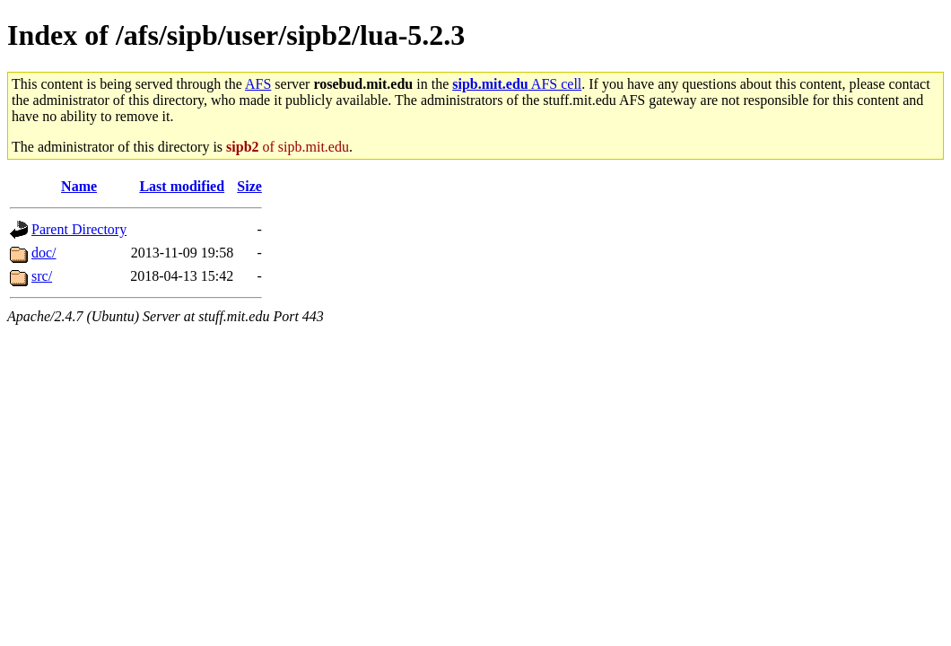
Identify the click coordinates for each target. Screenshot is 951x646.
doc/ (44, 252)
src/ (41, 276)
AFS (258, 84)
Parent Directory (79, 229)
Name (79, 186)
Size (249, 186)
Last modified (181, 186)
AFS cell (516, 84)
